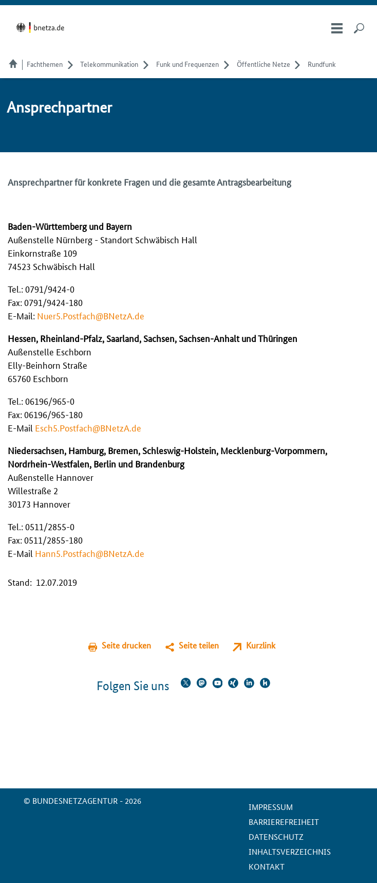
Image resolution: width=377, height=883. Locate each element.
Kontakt (267, 866)
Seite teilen (199, 645)
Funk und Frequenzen (187, 64)
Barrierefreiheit (284, 821)
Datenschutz (276, 836)
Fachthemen (45, 64)
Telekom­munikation (109, 64)
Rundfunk (322, 64)
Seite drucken (126, 645)
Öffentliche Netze (263, 64)
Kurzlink (260, 645)
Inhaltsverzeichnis (290, 851)
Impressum (271, 806)
